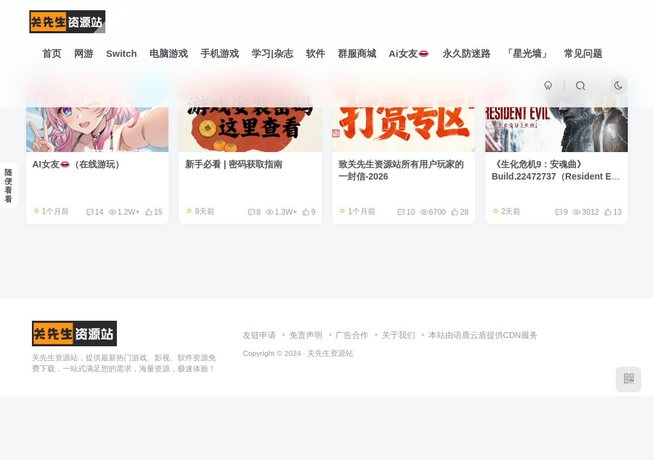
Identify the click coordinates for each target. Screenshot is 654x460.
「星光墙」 (527, 53)
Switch (121, 53)
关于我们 (398, 335)
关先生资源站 (330, 353)
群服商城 (357, 53)
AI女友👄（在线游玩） (78, 164)
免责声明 (306, 335)
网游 (83, 53)
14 (94, 212)
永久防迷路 (466, 53)
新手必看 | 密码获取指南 (233, 164)
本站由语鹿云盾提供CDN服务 (483, 335)
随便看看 (8, 186)
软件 (315, 53)
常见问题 (583, 53)
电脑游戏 (168, 53)
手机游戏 (220, 53)
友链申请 (259, 335)
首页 (51, 53)
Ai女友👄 (409, 53)
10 (405, 212)
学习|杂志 (272, 53)
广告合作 (352, 335)
